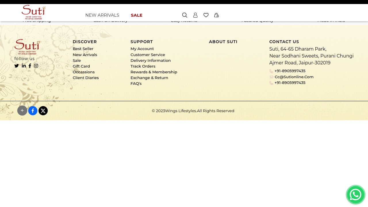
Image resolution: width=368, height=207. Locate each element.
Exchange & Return (149, 77)
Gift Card (81, 66)
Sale (77, 60)
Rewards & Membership (154, 72)
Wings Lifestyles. (181, 110)
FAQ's (136, 83)
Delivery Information (151, 60)
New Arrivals (85, 54)
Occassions (84, 72)
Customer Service (148, 54)
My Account (142, 48)
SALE (136, 15)
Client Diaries (86, 77)
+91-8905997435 (287, 71)
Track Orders (143, 66)
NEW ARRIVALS (102, 15)
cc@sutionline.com (291, 77)
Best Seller (83, 48)
